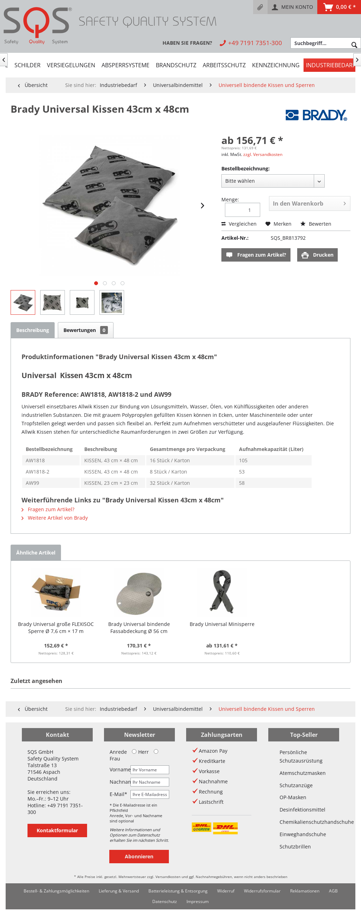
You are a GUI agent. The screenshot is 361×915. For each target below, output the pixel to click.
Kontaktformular (57, 830)
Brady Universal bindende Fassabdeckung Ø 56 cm (139, 627)
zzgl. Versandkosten (262, 154)
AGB (333, 891)
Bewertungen (85, 330)
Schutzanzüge (296, 785)
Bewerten (315, 223)
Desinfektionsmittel (302, 809)
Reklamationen (304, 891)
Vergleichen (239, 223)
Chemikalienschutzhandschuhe (304, 822)
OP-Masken (293, 797)
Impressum (197, 901)
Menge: (230, 199)
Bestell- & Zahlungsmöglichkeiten (56, 891)
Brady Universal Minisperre (222, 624)
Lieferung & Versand (119, 891)
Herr (140, 751)
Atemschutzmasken (303, 773)
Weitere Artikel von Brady (55, 517)
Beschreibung (32, 330)
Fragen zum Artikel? (256, 255)
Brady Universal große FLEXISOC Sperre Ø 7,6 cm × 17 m (56, 627)
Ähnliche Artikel (35, 552)
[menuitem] (260, 7)
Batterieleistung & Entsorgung (178, 891)
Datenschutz (164, 901)
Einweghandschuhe (303, 834)
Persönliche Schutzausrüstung (301, 756)
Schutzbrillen (295, 846)
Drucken (317, 255)
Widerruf (225, 891)
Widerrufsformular (262, 891)
